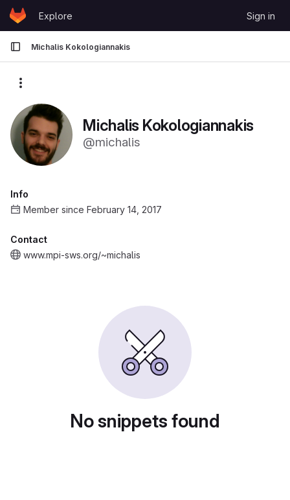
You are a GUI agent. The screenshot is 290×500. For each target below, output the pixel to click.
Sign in (261, 15)
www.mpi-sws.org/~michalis (81, 254)
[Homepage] (17, 15)
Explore (55, 15)
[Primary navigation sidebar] (15, 46)
